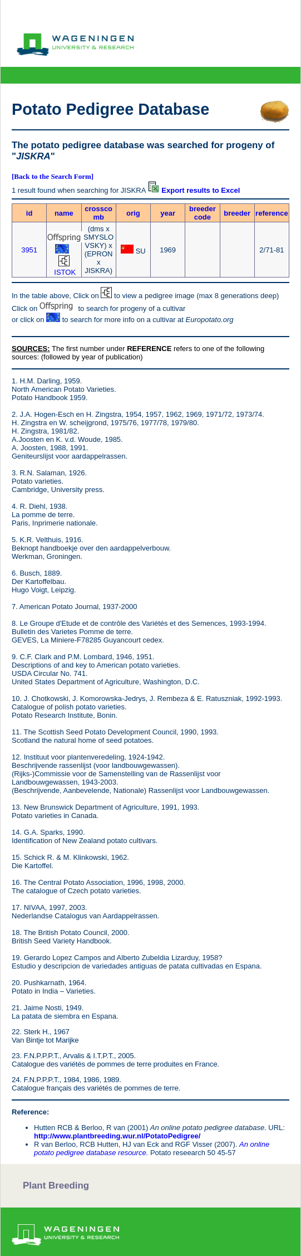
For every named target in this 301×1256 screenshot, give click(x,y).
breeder (237, 213)
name (64, 213)
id (29, 213)
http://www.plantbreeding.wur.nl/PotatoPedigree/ (117, 1136)
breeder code (202, 213)
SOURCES (29, 348)
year (167, 213)
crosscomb (98, 213)
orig (133, 213)
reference (271, 213)
